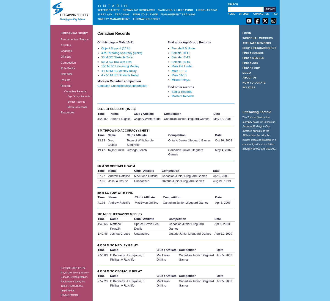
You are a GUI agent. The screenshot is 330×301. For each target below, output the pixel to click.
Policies (248, 87)
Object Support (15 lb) (115, 48)
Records (66, 85)
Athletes (66, 45)
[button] (270, 9)
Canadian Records (75, 91)
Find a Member (253, 57)
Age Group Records (79, 96)
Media (246, 72)
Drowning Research (139, 10)
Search (233, 4)
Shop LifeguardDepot (259, 48)
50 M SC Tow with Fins (116, 62)
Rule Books (68, 68)
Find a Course (253, 53)
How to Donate (254, 82)
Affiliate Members (256, 43)
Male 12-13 (179, 71)
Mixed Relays (181, 80)
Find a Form (251, 67)
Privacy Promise (69, 294)
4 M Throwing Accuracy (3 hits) (121, 53)
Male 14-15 (179, 75)
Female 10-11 (181, 53)
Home (231, 14)
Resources (67, 112)
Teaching (122, 14)
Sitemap (244, 14)
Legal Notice (67, 290)
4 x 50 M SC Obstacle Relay (120, 75)
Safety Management (114, 19)
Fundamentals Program (75, 39)
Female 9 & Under (184, 48)
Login (246, 33)
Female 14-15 (181, 62)
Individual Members (257, 38)
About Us (249, 77)
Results (65, 80)
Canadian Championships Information (122, 85)
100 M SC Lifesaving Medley (120, 66)
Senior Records (76, 101)
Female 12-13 (181, 57)
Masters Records (77, 107)
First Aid (105, 14)
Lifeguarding (206, 10)
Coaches (66, 51)
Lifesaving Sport (146, 19)
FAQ (275, 14)
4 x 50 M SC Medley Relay (119, 71)
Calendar (66, 74)
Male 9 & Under (182, 66)
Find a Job (250, 63)
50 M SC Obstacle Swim (117, 57)
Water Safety (109, 10)
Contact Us (261, 14)
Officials (66, 56)
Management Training (178, 14)
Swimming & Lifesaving (175, 10)
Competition (68, 62)
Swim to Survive (145, 14)
